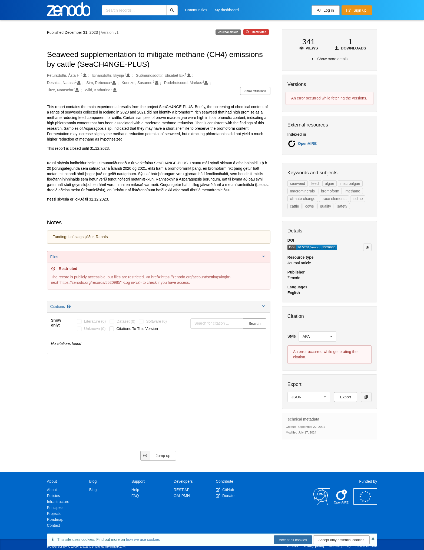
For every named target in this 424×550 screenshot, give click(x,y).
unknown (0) (94, 328)
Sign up (356, 10)
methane (353, 191)
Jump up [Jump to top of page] (155, 456)
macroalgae (350, 183)
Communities (196, 10)
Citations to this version (137, 328)
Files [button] (158, 256)
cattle (294, 206)
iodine (358, 198)
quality (325, 206)
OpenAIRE (307, 143)
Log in (325, 10)
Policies (53, 496)
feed (315, 183)
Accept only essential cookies (341, 540)
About (52, 490)
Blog (93, 490)
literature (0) (95, 321)
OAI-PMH (182, 496)
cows (309, 206)
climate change (302, 198)
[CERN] (321, 503)
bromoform (330, 191)
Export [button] (345, 397)
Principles (55, 507)
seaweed (297, 183)
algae (329, 183)
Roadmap (55, 519)
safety (342, 206)
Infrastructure (58, 501)
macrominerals (302, 191)
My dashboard (227, 10)
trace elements (334, 198)
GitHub (225, 490)
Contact (53, 525)
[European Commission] (365, 503)
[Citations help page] (69, 306)
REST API (182, 490)
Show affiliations (255, 90)
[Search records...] (134, 10)
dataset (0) (126, 321)
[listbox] (317, 336)
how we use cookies (143, 539)
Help (135, 490)
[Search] (172, 10)
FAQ (135, 496)
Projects (54, 513)
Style (291, 336)
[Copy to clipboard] (367, 247)
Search (254, 323)
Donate (225, 496)
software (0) (156, 321)
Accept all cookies (293, 540)
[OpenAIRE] (341, 503)
